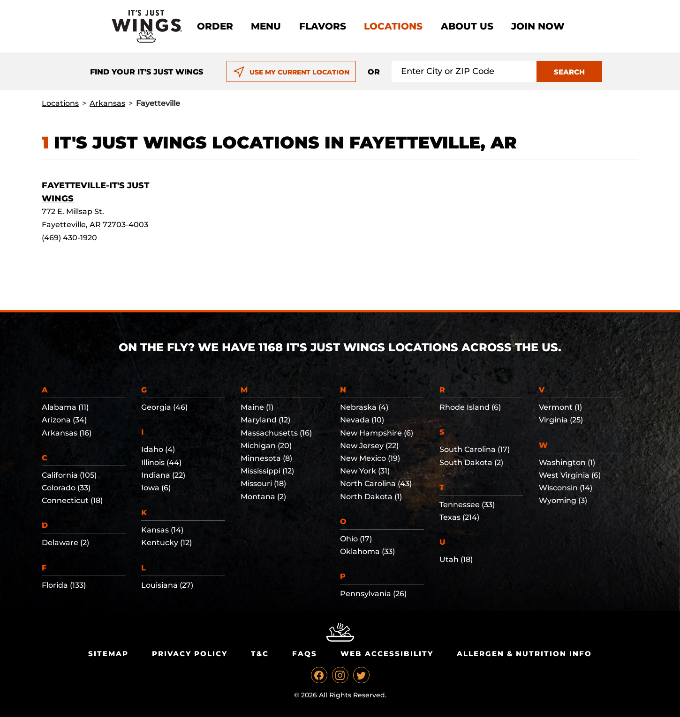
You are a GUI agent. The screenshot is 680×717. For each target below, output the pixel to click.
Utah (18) (456, 559)
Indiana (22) (163, 475)
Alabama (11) (65, 407)
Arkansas (107, 103)
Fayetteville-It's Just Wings (95, 192)
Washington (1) (567, 462)
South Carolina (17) (474, 449)
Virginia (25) (561, 419)
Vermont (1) (560, 407)
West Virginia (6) (570, 475)
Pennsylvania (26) (373, 593)
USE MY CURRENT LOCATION (291, 72)
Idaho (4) (158, 449)
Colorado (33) (66, 487)
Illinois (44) (161, 462)
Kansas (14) (162, 529)
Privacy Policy (189, 653)
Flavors (322, 26)
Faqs (304, 653)
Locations (393, 26)
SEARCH (569, 71)
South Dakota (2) (471, 462)
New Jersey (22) (369, 445)
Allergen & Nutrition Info (524, 653)
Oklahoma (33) (367, 551)
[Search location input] (464, 71)
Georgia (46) (164, 407)
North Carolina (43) (376, 483)
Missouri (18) (263, 483)
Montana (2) (263, 496)
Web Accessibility (386, 653)
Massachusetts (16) (276, 433)
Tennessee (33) (467, 504)
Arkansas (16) (66, 433)
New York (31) (365, 470)
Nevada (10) (362, 419)
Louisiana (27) (167, 585)
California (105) (69, 475)
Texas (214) (459, 517)
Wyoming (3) (563, 500)
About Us (467, 26)
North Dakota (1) (371, 496)
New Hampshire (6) (376, 433)
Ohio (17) (356, 538)
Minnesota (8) (266, 458)
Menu (266, 26)
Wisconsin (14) (565, 487)
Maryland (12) (265, 419)
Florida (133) (64, 585)
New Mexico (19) (370, 458)
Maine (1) (257, 407)
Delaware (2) (65, 542)
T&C (260, 653)
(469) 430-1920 (69, 237)
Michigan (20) (266, 445)
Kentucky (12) (166, 542)
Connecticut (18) (72, 500)
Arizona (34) (64, 419)
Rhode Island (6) (470, 407)
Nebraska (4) (364, 407)
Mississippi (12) (267, 470)
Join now (538, 26)
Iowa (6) (156, 487)
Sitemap (108, 653)
